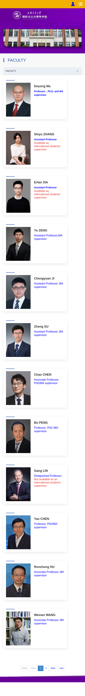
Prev (33, 668)
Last (61, 668)
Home (24, 668)
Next (53, 668)
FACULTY (11, 71)
